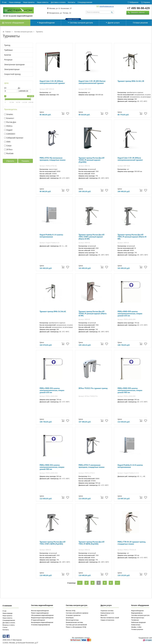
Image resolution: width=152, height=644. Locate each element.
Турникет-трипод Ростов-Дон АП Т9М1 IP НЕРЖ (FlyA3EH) (91, 543)
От (5, 88)
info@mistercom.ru (107, 6)
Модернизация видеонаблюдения (42, 617)
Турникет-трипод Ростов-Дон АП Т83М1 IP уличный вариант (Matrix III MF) (92, 313)
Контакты (6, 629)
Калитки (7, 55)
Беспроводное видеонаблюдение (42, 622)
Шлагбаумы (70, 617)
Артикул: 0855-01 (84, 550)
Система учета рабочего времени (77, 613)
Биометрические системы (74, 622)
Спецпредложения (9, 620)
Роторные (8, 60)
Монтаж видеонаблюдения (40, 610)
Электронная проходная (14, 64)
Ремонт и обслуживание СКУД (76, 627)
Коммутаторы (135, 624)
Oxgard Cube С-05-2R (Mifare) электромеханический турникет (130, 159)
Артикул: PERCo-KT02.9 (87, 473)
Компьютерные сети (107, 613)
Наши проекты (7, 615)
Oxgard (9, 130)
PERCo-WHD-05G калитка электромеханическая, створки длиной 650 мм (52, 390)
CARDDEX (10, 134)
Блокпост (10, 118)
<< (80, 583)
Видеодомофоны (137, 613)
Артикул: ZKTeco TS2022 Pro (88, 396)
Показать (25, 161)
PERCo (9, 126)
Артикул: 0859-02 (84, 242)
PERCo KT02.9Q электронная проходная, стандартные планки (52, 159)
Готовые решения (140, 23)
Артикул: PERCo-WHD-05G (49, 396)
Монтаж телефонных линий (110, 617)
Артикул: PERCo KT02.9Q (48, 166)
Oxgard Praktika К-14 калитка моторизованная (51, 236)
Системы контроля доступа (81, 23)
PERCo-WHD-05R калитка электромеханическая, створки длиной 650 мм (130, 313)
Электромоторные (11, 69)
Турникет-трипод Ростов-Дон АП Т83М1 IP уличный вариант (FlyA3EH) (91, 160)
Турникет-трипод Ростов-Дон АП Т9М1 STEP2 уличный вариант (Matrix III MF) (91, 237)
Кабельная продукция (138, 622)
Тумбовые (8, 50)
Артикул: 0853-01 (84, 166)
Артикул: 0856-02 (123, 242)
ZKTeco (9, 149)
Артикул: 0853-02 (84, 319)
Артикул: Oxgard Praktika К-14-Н (128, 473)
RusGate (10, 153)
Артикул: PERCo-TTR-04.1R (127, 550)
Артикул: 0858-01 (45, 550)
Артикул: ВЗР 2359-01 (47, 89)
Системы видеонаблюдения (42, 605)
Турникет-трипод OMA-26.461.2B (131, 81)
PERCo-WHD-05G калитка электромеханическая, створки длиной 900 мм (52, 467)
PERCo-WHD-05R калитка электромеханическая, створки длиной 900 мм (130, 390)
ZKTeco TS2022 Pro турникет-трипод (93, 388)
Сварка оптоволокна (107, 620)
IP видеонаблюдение (38, 620)
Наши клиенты (7, 618)
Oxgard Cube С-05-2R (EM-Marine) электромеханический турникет (92, 82)
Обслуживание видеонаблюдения (42, 615)
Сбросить (10, 161)
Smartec (9, 114)
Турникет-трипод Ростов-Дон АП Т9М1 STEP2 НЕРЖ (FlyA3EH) (52, 543)
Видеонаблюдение (47, 23)
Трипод (7, 45)
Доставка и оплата (9, 622)
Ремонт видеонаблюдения (40, 613)
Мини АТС (104, 615)
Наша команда (7, 613)
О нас (4, 611)
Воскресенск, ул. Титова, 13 (60, 13)
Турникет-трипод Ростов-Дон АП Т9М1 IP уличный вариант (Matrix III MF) (132, 237)
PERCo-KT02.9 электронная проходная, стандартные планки (91, 466)
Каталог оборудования (14, 23)
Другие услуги (114, 23)
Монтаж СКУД (70, 610)
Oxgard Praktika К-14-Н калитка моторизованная (130, 466)
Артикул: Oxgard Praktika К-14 (49, 242)
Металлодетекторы (72, 620)
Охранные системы (107, 610)
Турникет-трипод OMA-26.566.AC (53, 311)
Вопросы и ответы (9, 625)
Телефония (135, 620)
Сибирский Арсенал (14, 138)
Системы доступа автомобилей (76, 624)
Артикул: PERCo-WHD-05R (127, 319)
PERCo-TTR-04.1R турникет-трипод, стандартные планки (132, 543)
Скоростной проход (12, 74)
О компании (7, 606)
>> (117, 583)
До (19, 88)
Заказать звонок (138, 12)
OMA (8, 142)
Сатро (9, 146)
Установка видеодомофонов (40, 624)
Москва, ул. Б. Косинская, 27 (60, 8)
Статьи (5, 627)
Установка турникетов (73, 615)
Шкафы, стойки (136, 627)
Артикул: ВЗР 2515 (85, 89)
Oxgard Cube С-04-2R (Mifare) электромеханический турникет (52, 82)
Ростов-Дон (11, 122)
